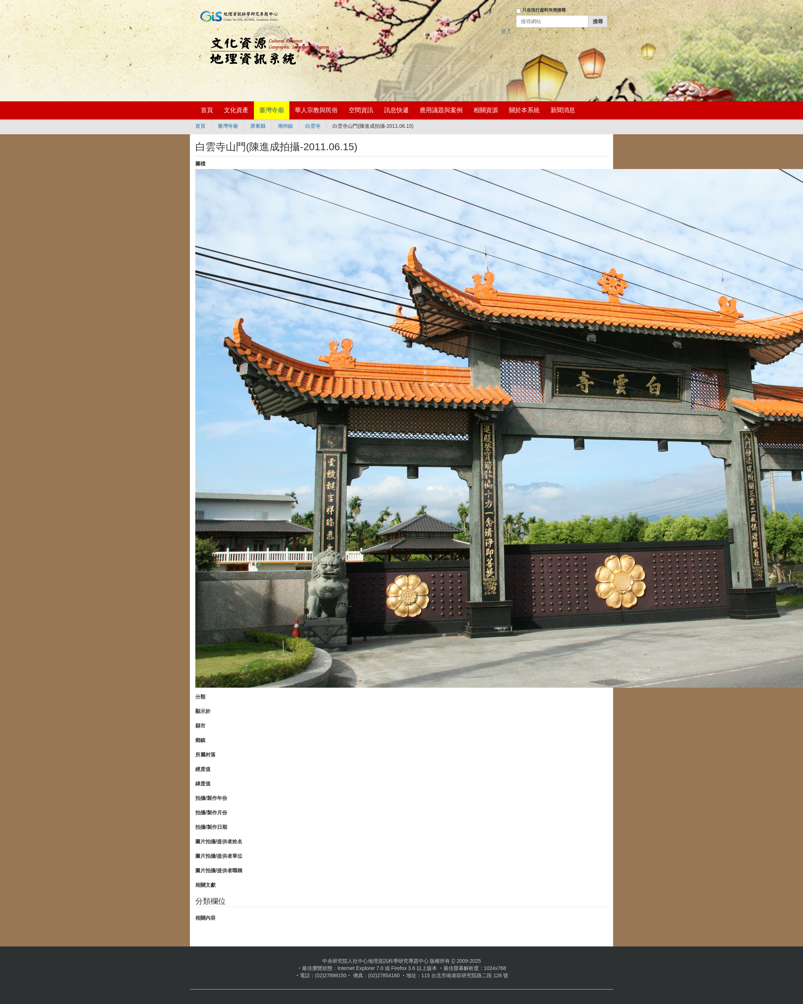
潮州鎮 (285, 126)
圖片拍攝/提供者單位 (218, 856)
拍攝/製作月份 (211, 812)
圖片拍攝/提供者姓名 (218, 841)
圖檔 (200, 163)
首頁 (207, 110)
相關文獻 (205, 885)
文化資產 (236, 110)
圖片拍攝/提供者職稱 (218, 870)
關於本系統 (524, 110)
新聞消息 (563, 110)
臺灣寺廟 (271, 110)
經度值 (203, 769)
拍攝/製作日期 (211, 827)
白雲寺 (312, 126)
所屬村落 (205, 755)
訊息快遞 (396, 110)
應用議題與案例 (441, 110)
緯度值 (203, 783)
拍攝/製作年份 (211, 798)
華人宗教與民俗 (316, 110)
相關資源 (485, 110)
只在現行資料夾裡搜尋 (544, 10)
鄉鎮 (200, 740)
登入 (506, 31)
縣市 (200, 726)
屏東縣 (257, 126)
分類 (200, 697)
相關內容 (205, 918)
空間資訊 (361, 110)
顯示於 (203, 711)
